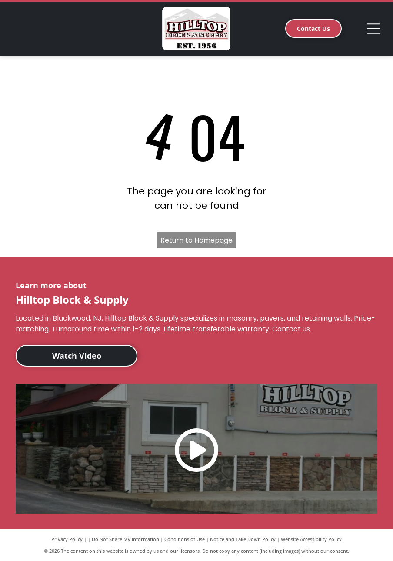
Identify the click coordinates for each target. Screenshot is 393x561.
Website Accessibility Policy (311, 539)
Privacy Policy (67, 539)
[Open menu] (373, 28)
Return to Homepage (196, 240)
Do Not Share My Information (125, 539)
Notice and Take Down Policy (243, 539)
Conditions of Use (184, 539)
